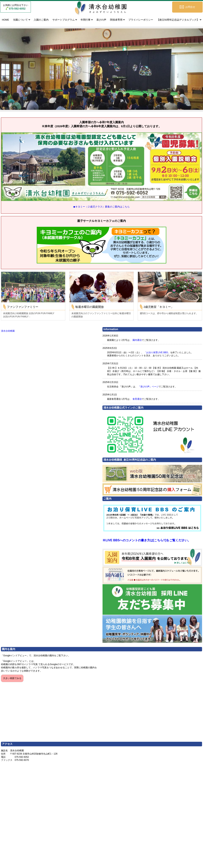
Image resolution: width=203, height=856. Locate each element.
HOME (5, 20)
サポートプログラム (63, 20)
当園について (20, 20)
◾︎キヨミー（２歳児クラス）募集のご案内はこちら (101, 206)
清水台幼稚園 (8, 331)
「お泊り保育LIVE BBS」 (157, 352)
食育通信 (137, 399)
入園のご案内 (41, 20)
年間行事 (85, 20)
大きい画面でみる (12, 678)
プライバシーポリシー (140, 20)
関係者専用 (116, 20)
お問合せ (190, 7)
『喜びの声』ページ (148, 386)
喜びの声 (101, 20)
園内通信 (137, 340)
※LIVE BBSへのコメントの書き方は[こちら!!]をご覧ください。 (146, 540)
